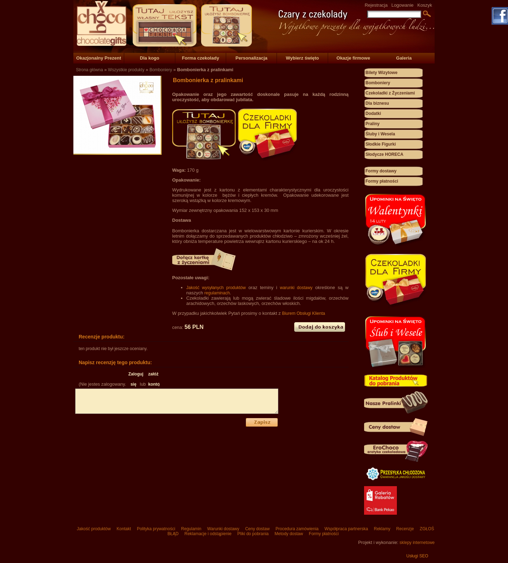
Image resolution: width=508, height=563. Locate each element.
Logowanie (402, 5)
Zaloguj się (133, 375)
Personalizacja (251, 58)
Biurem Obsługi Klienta (303, 313)
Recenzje (405, 528)
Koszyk (424, 5)
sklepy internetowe (417, 542)
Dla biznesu (377, 103)
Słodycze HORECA (384, 154)
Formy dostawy (381, 171)
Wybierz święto (302, 58)
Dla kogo (149, 58)
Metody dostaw (288, 533)
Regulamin (191, 528)
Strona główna (89, 69)
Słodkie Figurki (380, 144)
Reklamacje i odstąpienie (207, 533)
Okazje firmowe (353, 58)
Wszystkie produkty (126, 69)
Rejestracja (376, 5)
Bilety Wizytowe (381, 72)
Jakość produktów (93, 528)
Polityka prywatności (156, 528)
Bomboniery (161, 69)
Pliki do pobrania (253, 533)
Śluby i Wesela (380, 133)
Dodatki (373, 113)
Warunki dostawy (223, 528)
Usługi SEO (417, 555)
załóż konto (153, 375)
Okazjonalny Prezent (98, 58)
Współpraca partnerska (346, 528)
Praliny (372, 123)
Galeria (404, 58)
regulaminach (217, 292)
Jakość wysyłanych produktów (216, 287)
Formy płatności (381, 181)
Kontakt (123, 528)
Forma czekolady (200, 58)
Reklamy (382, 528)
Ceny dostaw (257, 528)
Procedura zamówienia (297, 528)
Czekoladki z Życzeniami (390, 93)
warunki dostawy (296, 287)
